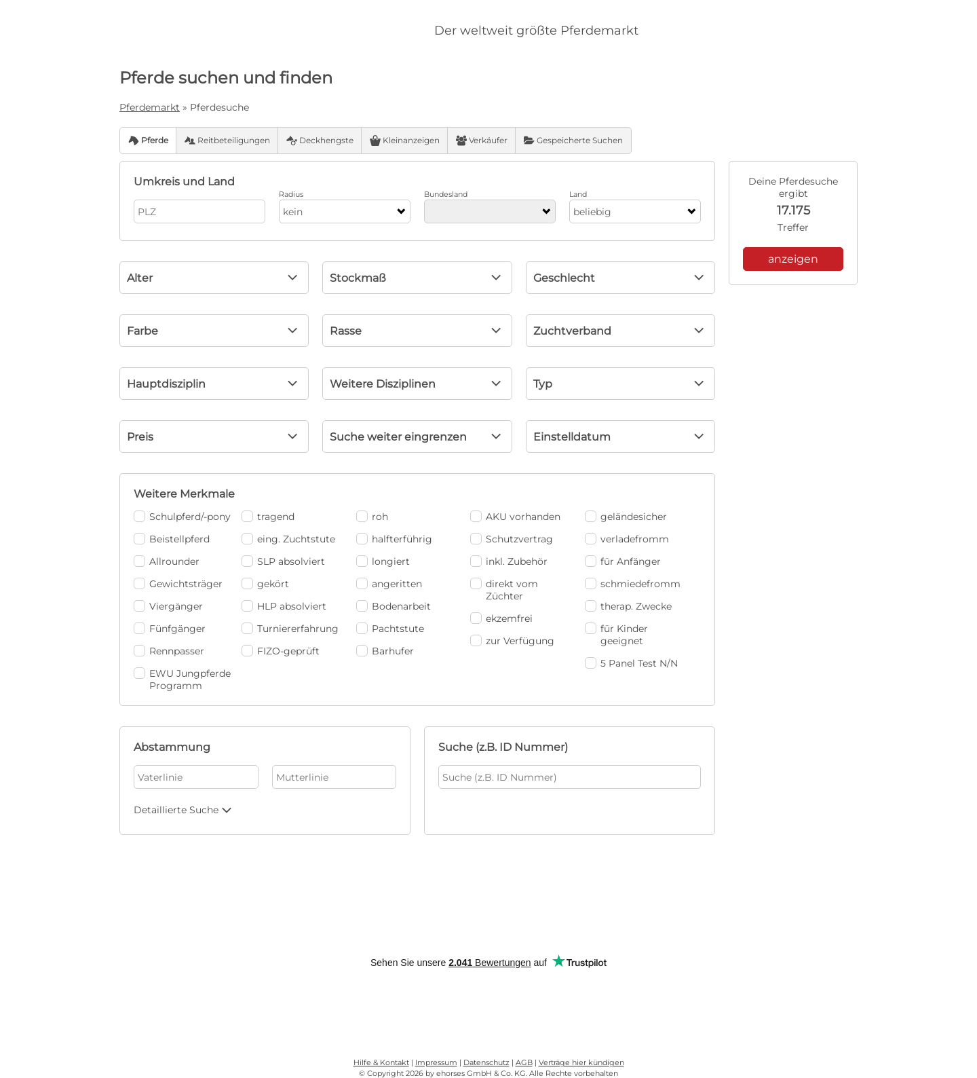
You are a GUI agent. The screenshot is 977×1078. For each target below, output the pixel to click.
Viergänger (168, 606)
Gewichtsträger (178, 584)
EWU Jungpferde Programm (182, 679)
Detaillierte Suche (184, 810)
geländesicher (626, 516)
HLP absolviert (284, 606)
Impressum (436, 1062)
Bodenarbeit (393, 606)
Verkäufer (481, 140)
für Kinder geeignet (616, 634)
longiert (383, 561)
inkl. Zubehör (509, 561)
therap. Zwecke (628, 606)
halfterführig (394, 539)
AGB (524, 1062)
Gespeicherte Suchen (573, 140)
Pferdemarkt (149, 107)
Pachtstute (390, 628)
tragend (268, 516)
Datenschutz (486, 1062)
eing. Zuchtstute (288, 539)
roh (372, 516)
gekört (265, 584)
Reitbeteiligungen (227, 140)
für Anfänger (623, 561)
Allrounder (166, 561)
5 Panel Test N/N (631, 663)
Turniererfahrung (290, 628)
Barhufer (385, 651)
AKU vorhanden (515, 516)
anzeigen (793, 259)
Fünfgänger (170, 628)
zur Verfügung (512, 641)
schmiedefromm (633, 584)
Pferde (148, 140)
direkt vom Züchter (504, 590)
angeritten (389, 584)
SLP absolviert (283, 561)
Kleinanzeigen (405, 140)
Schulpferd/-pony (182, 516)
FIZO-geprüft (281, 651)
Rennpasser (169, 651)
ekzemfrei (501, 618)
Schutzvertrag (511, 539)
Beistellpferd (172, 539)
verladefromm (627, 539)
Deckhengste (319, 140)
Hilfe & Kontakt (381, 1062)
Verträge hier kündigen (581, 1062)
